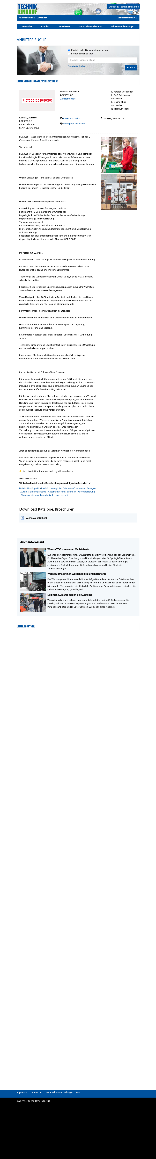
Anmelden (42, 17)
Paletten (67, 488)
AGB (78, 1092)
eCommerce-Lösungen (84, 488)
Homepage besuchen (72, 123)
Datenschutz (37, 1092)
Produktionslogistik (51, 488)
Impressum (22, 1092)
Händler (45, 26)
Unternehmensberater (90, 26)
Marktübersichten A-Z (127, 17)
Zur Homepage (68, 98)
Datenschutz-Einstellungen (59, 1092)
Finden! (131, 67)
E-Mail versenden (70, 118)
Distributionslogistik (29, 488)
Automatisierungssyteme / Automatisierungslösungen (48, 491)
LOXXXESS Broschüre (34, 518)
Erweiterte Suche (76, 66)
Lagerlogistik (46, 495)
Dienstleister (63, 26)
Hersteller (27, 26)
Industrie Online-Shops (122, 26)
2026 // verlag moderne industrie (33, 1100)
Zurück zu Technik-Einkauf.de (124, 6)
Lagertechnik (61, 495)
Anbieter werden (27, 17)
